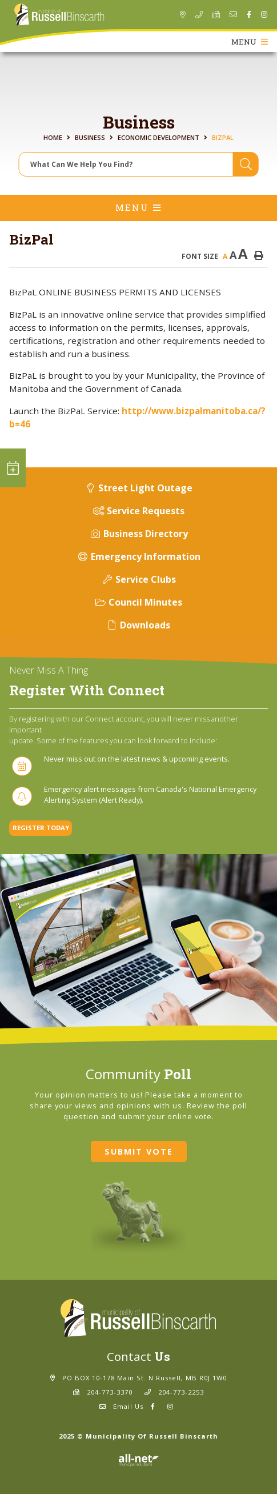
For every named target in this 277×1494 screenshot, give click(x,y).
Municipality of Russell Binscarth (59, 14)
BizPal (223, 137)
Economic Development (158, 137)
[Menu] (249, 41)
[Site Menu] (138, 208)
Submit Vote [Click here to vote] (139, 1151)
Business (90, 137)
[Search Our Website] (139, 164)
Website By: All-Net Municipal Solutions (138, 1460)
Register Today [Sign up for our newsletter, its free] (41, 827)
